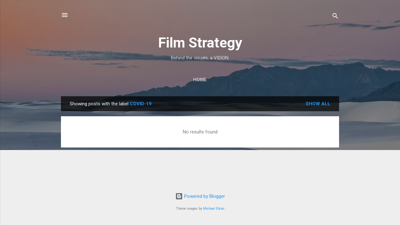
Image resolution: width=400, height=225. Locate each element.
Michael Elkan (213, 209)
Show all (318, 104)
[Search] (335, 17)
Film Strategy (200, 42)
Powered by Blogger (200, 196)
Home (200, 79)
